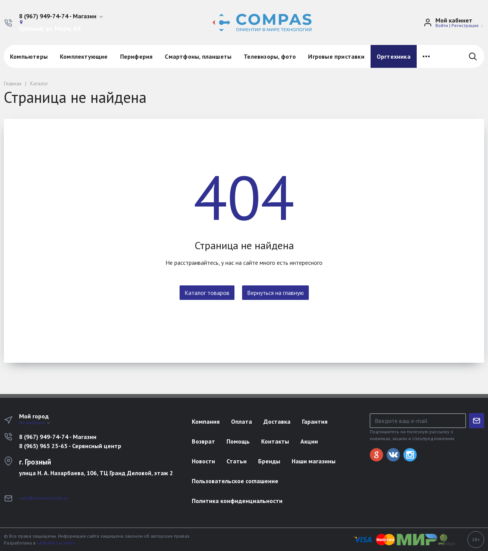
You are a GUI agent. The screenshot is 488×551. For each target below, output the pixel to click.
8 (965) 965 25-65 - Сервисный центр (70, 446)
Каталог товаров (207, 292)
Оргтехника (394, 56)
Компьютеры (29, 56)
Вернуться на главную (275, 292)
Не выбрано (35, 422)
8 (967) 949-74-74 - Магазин (57, 436)
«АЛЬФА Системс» (56, 543)
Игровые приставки (336, 56)
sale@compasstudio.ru (43, 498)
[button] (61, 16)
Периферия (136, 56)
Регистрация (464, 25)
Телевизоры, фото (270, 56)
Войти (441, 25)
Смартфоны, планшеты (198, 56)
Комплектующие (84, 56)
